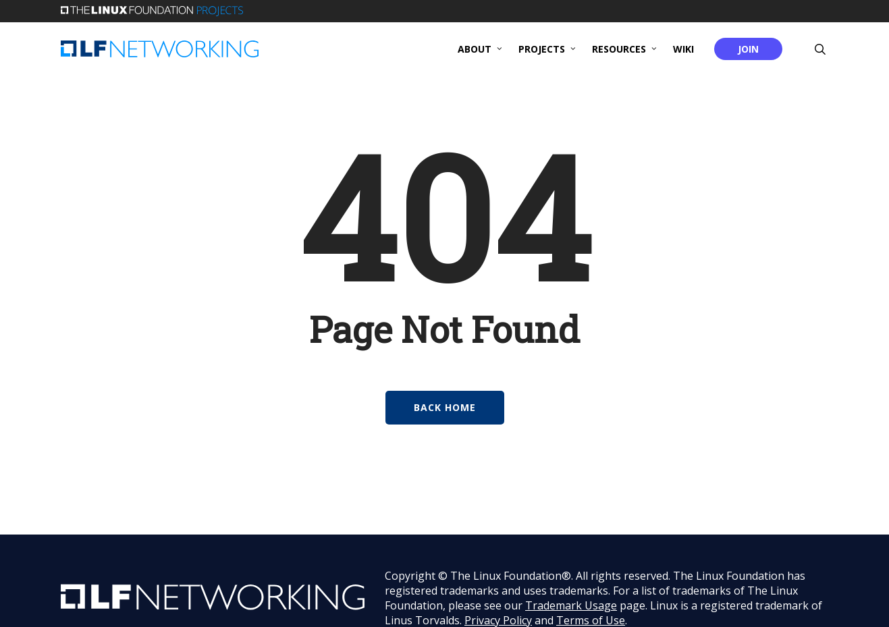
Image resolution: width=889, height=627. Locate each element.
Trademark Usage (571, 605)
